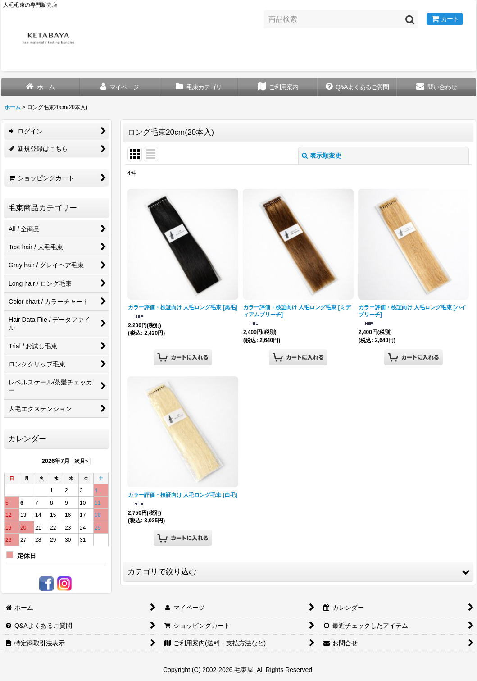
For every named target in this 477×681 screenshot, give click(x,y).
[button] (298, 572)
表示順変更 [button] (321, 155)
